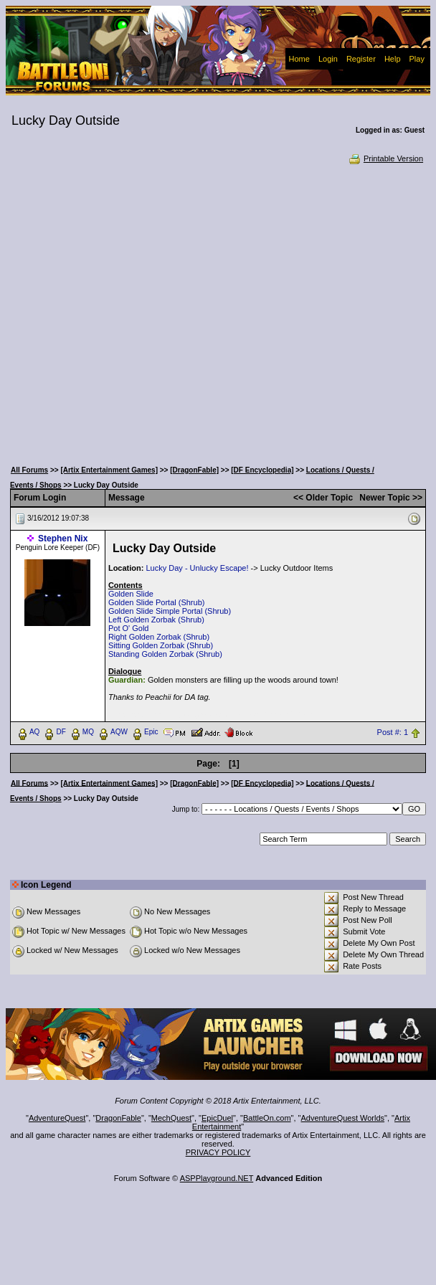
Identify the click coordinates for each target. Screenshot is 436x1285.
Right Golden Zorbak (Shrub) (158, 636)
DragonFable (118, 1118)
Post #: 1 (392, 732)
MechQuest (171, 1118)
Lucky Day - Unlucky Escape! (197, 568)
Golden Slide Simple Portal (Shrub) (169, 611)
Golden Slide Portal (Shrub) (156, 602)
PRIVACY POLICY (218, 1152)
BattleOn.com (267, 1118)
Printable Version (385, 158)
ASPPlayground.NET (217, 1178)
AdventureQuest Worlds (343, 1118)
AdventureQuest (57, 1118)
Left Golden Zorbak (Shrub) (156, 619)
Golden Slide (130, 593)
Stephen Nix (62, 539)
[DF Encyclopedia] (262, 470)
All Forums (29, 470)
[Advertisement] (143, 311)
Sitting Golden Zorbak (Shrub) (160, 645)
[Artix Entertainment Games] (109, 470)
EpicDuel (217, 1118)
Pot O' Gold (128, 628)
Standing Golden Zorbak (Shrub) (165, 654)
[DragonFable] (194, 470)
